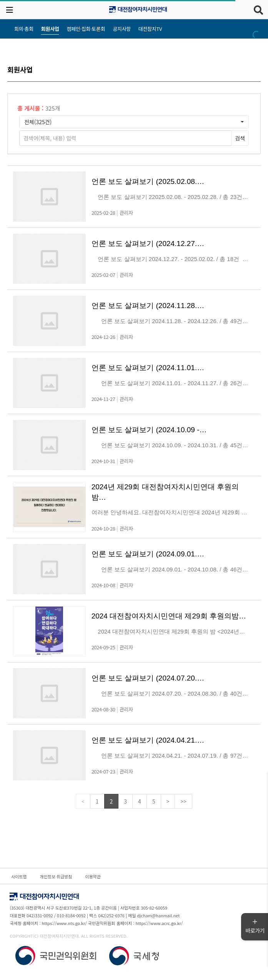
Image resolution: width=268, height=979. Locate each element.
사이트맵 (19, 876)
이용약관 (92, 876)
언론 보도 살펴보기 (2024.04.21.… (148, 740)
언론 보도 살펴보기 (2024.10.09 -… (149, 430)
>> (183, 801)
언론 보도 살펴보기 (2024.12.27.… (148, 243)
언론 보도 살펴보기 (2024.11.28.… (148, 306)
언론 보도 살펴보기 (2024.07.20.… (148, 678)
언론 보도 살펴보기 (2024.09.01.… (148, 554)
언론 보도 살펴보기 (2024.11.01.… (148, 368)
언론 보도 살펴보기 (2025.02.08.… (148, 181)
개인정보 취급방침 (56, 876)
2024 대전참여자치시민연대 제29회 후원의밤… (169, 616)
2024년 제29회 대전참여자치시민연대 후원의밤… (165, 492)
